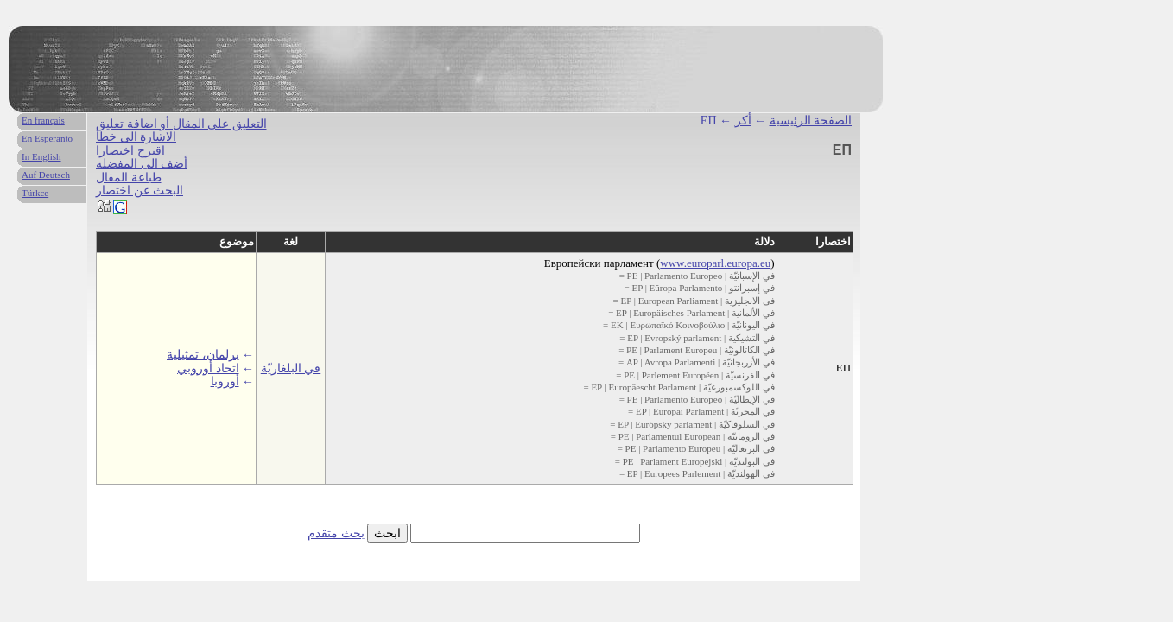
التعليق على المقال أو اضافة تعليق (181, 123)
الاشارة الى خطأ (136, 136)
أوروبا (225, 381)
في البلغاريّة (291, 368)
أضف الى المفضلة (141, 163)
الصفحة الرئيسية (811, 120)
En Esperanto (47, 138)
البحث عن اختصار (139, 190)
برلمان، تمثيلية (203, 354)
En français (43, 120)
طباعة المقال (129, 177)
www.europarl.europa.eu (715, 263)
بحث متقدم (336, 533)
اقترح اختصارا (130, 150)
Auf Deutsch (46, 174)
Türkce (35, 192)
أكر (743, 120)
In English (41, 156)
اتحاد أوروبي (208, 368)
